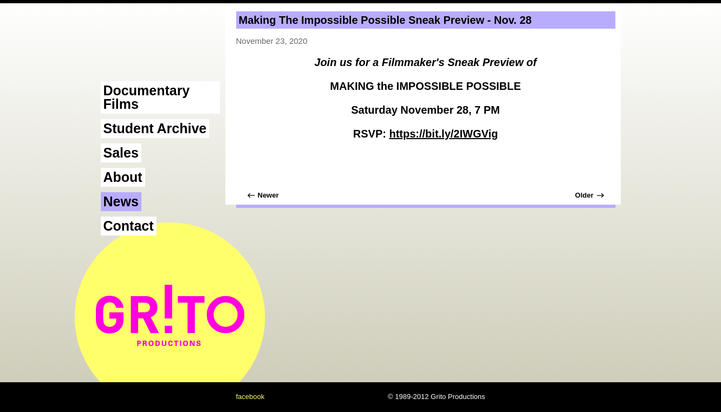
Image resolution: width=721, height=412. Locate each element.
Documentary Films (146, 97)
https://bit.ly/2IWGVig (443, 134)
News (121, 201)
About (122, 177)
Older (584, 195)
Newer (268, 195)
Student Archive (155, 128)
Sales (121, 152)
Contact (128, 225)
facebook (250, 397)
